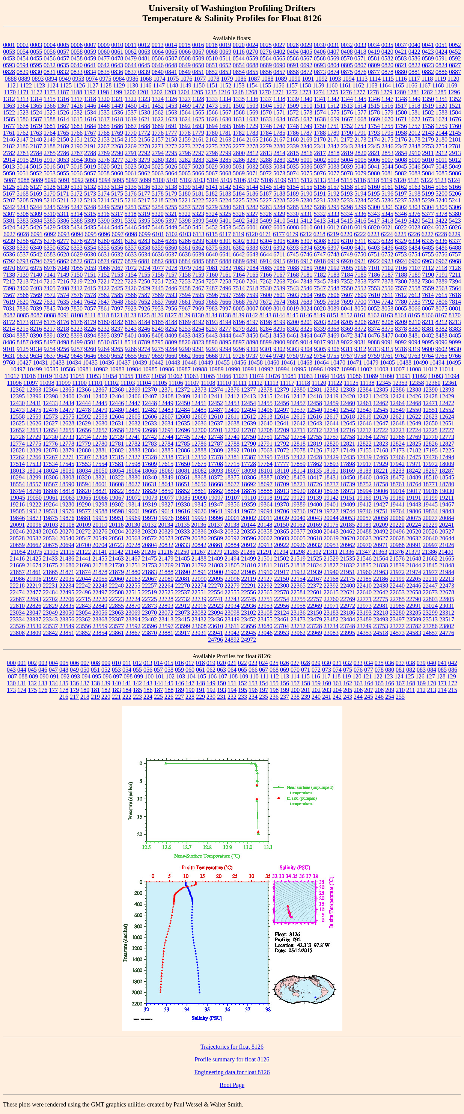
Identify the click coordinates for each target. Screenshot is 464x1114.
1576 (347, 112)
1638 (320, 119)
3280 (158, 160)
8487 (23, 342)
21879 (116, 572)
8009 (266, 308)
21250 (181, 552)
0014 (171, 45)
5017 (63, 166)
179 (74, 690)
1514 (360, 106)
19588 (99, 511)
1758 (428, 126)
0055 (36, 51)
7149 (63, 274)
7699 (347, 301)
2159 (185, 139)
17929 (380, 464)
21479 (165, 558)
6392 (279, 247)
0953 (78, 78)
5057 (90, 173)
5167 (9, 193)
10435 (90, 362)
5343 (374, 214)
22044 (83, 579)
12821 (347, 443)
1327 (185, 99)
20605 (298, 538)
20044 (331, 518)
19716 (298, 511)
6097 (117, 234)
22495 (66, 592)
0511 (225, 58)
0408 (347, 51)
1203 (170, 92)
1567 (225, 112)
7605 (320, 295)
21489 (215, 558)
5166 (455, 187)
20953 (331, 545)
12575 (66, 416)
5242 (9, 207)
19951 (116, 518)
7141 (50, 274)
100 (149, 676)
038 (410, 663)
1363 (9, 106)
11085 (337, 376)
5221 (185, 200)
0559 (252, 58)
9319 (414, 349)
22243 (99, 585)
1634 (279, 119)
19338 (182, 504)
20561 (116, 538)
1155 (265, 85)
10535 (51, 369)
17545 (66, 464)
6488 (455, 247)
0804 (333, 65)
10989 (216, 369)
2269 (131, 146)
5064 (171, 173)
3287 (252, 160)
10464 (321, 362)
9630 (455, 349)
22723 (116, 599)
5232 (333, 200)
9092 (401, 342)
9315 (387, 349)
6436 (387, 247)
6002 (266, 227)
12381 (314, 389)
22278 (215, 585)
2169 (306, 139)
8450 (252, 335)
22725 (149, 599)
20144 (248, 525)
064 (232, 669)
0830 (36, 72)
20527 (446, 531)
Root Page (232, 1085)
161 (337, 683)
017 (189, 663)
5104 (213, 180)
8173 (23, 322)
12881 (99, 450)
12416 (281, 396)
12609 (198, 416)
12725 (430, 430)
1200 (130, 92)
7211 (455, 274)
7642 (90, 301)
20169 (314, 525)
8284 (266, 329)
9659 (158, 356)
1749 (306, 126)
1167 (425, 85)
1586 (23, 119)
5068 (225, 173)
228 (189, 696)
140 (116, 683)
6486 (441, 247)
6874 (104, 261)
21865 (50, 572)
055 (137, 669)
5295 (333, 207)
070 (295, 669)
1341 (320, 99)
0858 (293, 72)
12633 (149, 423)
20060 (397, 518)
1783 (252, 133)
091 (54, 676)
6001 (252, 227)
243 (347, 696)
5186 (252, 193)
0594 (23, 65)
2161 (198, 139)
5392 (131, 220)
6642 (239, 254)
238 (295, 696)
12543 (364, 410)
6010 (306, 227)
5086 (455, 173)
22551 (198, 592)
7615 (441, 295)
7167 (279, 274)
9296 (239, 349)
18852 (182, 491)
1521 (455, 106)
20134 (165, 525)
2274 (198, 146)
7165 (252, 274)
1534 (90, 112)
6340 (36, 247)
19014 (397, 491)
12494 (248, 410)
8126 (157, 315)
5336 (360, 214)
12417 (298, 396)
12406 (132, 396)
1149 (185, 85)
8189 (185, 322)
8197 (252, 322)
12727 (446, 430)
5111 (294, 180)
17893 (331, 464)
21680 (66, 565)
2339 (293, 146)
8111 (90, 315)
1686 (117, 126)
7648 (117, 301)
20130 (132, 525)
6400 (347, 247)
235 (263, 696)
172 (452, 683)
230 (210, 696)
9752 (306, 356)
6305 (279, 241)
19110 (248, 497)
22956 (281, 606)
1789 (333, 133)
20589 (215, 538)
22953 (265, 606)
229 (200, 696)
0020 (239, 45)
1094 (348, 78)
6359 (158, 247)
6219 (333, 234)
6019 (360, 227)
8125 (144, 315)
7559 (428, 288)
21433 (50, 558)
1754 (374, 126)
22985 (397, 606)
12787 (215, 443)
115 (305, 676)
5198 (414, 193)
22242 (83, 585)
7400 (23, 288)
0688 (252, 65)
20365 (281, 531)
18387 (265, 477)
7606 (333, 295)
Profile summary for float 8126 (231, 1059)
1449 (117, 106)
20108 (67, 525)
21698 (83, 565)
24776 (446, 633)
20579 (182, 538)
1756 (401, 126)
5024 (144, 166)
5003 (333, 160)
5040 (360, 166)
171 (442, 683)
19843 (446, 511)
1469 (185, 106)
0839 (144, 72)
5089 (37, 180)
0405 (306, 51)
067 (263, 669)
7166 (266, 274)
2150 (63, 139)
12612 (248, 416)
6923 (387, 261)
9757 (347, 356)
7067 (117, 268)
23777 (397, 626)
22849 (99, 606)
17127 (331, 450)
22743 (232, 599)
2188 (50, 146)
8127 (171, 315)
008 (95, 663)
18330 (132, 477)
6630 (90, 254)
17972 (430, 464)
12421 (364, 396)
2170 (320, 139)
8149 (319, 315)
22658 (413, 592)
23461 (281, 619)
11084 (321, 376)
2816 (306, 153)
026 (284, 663)
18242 (413, 470)
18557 (33, 484)
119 (346, 676)
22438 (380, 585)
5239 (428, 200)
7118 (441, 268)
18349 (165, 477)
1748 (293, 126)
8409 (171, 335)
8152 (346, 315)
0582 (387, 58)
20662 (33, 545)
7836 (23, 308)
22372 (314, 585)
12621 (397, 416)
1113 (362, 78)
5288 (320, 207)
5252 (144, 207)
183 (116, 690)
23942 (232, 633)
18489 (413, 477)
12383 (347, 389)
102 (170, 676)
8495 (36, 342)
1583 (441, 112)
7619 (9, 301)
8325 (306, 329)
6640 (212, 254)
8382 (441, 329)
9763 (414, 356)
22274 (198, 585)
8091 (63, 315)
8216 (36, 329)
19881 (83, 518)
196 (253, 690)
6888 (225, 261)
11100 (79, 383)
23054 (83, 612)
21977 (430, 572)
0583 (401, 58)
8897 (239, 342)
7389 (441, 281)
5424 (9, 227)
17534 (50, 464)
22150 (281, 579)
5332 (320, 214)
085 (442, 669)
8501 (90, 342)
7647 (104, 301)
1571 (279, 112)
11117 (287, 383)
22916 (198, 606)
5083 (414, 173)
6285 (171, 241)
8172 (9, 322)
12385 (380, 389)
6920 (347, 261)
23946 (265, 633)
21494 (232, 558)
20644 (446, 538)
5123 (440, 180)
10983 (117, 369)
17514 (17, 464)
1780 (212, 133)
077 (368, 669)
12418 (314, 396)
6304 (266, 241)
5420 (414, 220)
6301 (225, 241)
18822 (116, 491)
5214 (104, 200)
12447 (132, 403)
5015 (36, 166)
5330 (293, 214)
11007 (397, 369)
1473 (212, 106)
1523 (23, 112)
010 (116, 663)
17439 (364, 457)
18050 (100, 470)
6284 (158, 241)
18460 (364, 477)
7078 (172, 268)
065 (242, 669)
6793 (23, 261)
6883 (171, 261)
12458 (314, 403)
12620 (380, 416)
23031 (446, 606)
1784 (266, 133)
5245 (50, 207)
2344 (360, 146)
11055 (126, 376)
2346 (387, 146)
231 (221, 696)
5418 (387, 220)
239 (305, 696)
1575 (333, 112)
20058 (380, 518)
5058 (104, 173)
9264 (104, 349)
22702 (50, 599)
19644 (232, 511)
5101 (172, 180)
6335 (428, 241)
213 (431, 690)
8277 (225, 329)
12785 (182, 443)
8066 (414, 308)
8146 (306, 315)
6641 (225, 254)
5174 (104, 193)
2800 (239, 153)
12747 (198, 437)
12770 (430, 437)
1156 (278, 85)
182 (105, 690)
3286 (239, 160)
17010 (248, 450)
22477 (33, 592)
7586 (131, 295)
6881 (144, 261)
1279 (386, 92)
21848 (446, 565)
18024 (50, 470)
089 (33, 676)
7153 (117, 274)
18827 (132, 491)
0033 (360, 45)
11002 (364, 369)
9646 (90, 356)
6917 (306, 261)
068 (274, 669)
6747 (320, 254)
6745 (293, 254)
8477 (387, 335)
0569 (333, 58)
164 (368, 683)
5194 (360, 193)
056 (147, 669)
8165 (414, 315)
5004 (347, 160)
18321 (99, 477)
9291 (198, 349)
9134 (36, 349)
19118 (265, 497)
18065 (149, 470)
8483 (441, 335)
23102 (248, 612)
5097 (132, 180)
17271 (66, 457)
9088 (374, 342)
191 (200, 690)
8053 (387, 308)
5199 (428, 193)
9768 (9, 362)
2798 (212, 153)
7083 (239, 268)
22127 (265, 579)
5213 (90, 200)
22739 (198, 599)
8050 (360, 308)
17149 (347, 450)
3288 (266, 160)
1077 (200, 78)
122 (378, 676)
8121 (117, 315)
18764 (413, 484)
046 (42, 669)
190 (189, 690)
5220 (171, 200)
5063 (158, 173)
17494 (446, 457)
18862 (215, 491)
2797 (198, 153)
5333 (333, 214)
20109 (83, 525)
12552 (446, 410)
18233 (396, 470)
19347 (215, 504)
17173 (397, 450)
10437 (123, 362)
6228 (441, 234)
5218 (158, 200)
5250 (117, 207)
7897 (117, 308)
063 (221, 669)
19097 (215, 497)
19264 (50, 504)
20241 (446, 525)
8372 (360, 329)
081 (400, 669)
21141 (99, 552)
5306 (455, 207)
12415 (265, 396)
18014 (34, 470)
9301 (266, 349)
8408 (158, 335)
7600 (266, 295)
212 (421, 690)
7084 (253, 268)
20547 (83, 538)
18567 (50, 484)
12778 (66, 443)
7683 (306, 301)
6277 (63, 241)
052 (105, 669)
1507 (279, 106)
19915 (99, 518)
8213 (455, 322)
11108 (208, 383)
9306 (333, 349)
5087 (10, 180)
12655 (66, 430)
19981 (182, 518)
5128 (50, 187)
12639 (248, 423)
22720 (99, 599)
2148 (36, 139)
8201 (306, 322)
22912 (182, 606)
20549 (99, 538)
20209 (380, 525)
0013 (158, 45)
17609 (149, 464)
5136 (144, 187)
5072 (266, 173)
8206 (360, 322)
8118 (103, 315)
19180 (397, 497)
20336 (198, 531)
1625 (198, 119)
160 (326, 683)
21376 (396, 552)
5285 (293, 207)
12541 (331, 410)
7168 (293, 274)
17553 (83, 464)
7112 (428, 268)
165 (379, 683)
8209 (401, 322)
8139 (238, 315)
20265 (50, 531)
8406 (144, 335)
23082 (198, 612)
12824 (397, 443)
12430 (17, 403)
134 (53, 683)
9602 (441, 349)
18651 (182, 484)
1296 (454, 92)
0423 (428, 51)
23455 (265, 619)
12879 (66, 450)
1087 (254, 78)
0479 (131, 58)
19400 (314, 504)
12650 (430, 423)
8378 (401, 329)
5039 (347, 166)
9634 (36, 356)
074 (337, 669)
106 (212, 676)
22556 (248, 592)
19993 (198, 518)
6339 (23, 247)
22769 (347, 599)
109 (243, 676)
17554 (99, 464)
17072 (281, 450)
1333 (212, 99)
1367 (63, 106)
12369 (132, 389)
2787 (77, 153)
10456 (238, 362)
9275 (158, 349)
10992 (265, 369)
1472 (198, 106)
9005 (293, 342)
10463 (304, 362)
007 (84, 663)
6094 (77, 234)
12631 (116, 423)
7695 (320, 301)
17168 (380, 450)
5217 (144, 200)
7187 (387, 274)
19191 (413, 497)
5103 (199, 180)
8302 (293, 329)
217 (74, 696)
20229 (429, 525)
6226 (414, 234)
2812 (252, 153)
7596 (212, 295)
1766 (77, 133)
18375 (232, 477)
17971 (413, 464)
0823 (428, 65)
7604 (306, 295)
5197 (401, 193)
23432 (198, 619)
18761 (397, 484)
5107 (253, 180)
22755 (298, 599)
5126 (23, 187)
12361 (449, 383)
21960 (364, 572)
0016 (198, 45)
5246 (63, 207)
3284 (212, 160)
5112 (306, 180)
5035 (293, 166)
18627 (132, 484)
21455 (99, 558)
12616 (314, 416)
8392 (63, 335)
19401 (331, 504)
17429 (331, 457)
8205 (347, 322)
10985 (150, 369)
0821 (401, 65)
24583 (413, 633)
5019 (90, 166)
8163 (387, 315)
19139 (314, 497)
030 (326, 663)
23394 (132, 619)
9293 (212, 349)
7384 (428, 281)
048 (63, 669)
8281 (252, 329)
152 (242, 683)
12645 (347, 423)
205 (347, 690)
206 (358, 690)
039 (421, 663)
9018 (333, 342)
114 (295, 676)
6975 (36, 268)
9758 (360, 356)
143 (147, 683)
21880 (132, 572)
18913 (281, 491)
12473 (17, 410)
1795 (387, 133)
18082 (199, 470)
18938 (331, 491)
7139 (23, 274)
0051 (441, 45)
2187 (36, 146)
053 (116, 669)
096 (106, 676)
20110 (100, 525)
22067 (149, 579)
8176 (63, 322)
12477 (66, 410)
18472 (397, 477)
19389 (298, 504)
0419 (374, 51)
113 (284, 676)
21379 (412, 552)
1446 (90, 106)
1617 (104, 119)
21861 (33, 572)
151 (232, 683)
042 (452, 663)
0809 (374, 65)
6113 (198, 234)
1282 (427, 92)
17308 (99, 457)
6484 (414, 247)
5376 (414, 214)
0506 (158, 58)
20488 (364, 531)
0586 (414, 58)
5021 (117, 166)
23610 (215, 626)
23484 (347, 619)
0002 (23, 45)
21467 (132, 558)
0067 (198, 51)
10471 (354, 362)
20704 (99, 545)
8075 (441, 308)
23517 (446, 619)
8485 (455, 335)
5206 (455, 193)
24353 (364, 633)
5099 (145, 180)
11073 (240, 376)
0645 (144, 65)
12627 (50, 423)
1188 (76, 92)
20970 (364, 545)
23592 (132, 626)
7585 (117, 295)
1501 (225, 106)
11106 (176, 383)
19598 (116, 511)
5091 (64, 180)
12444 (83, 403)
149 (210, 683)
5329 (279, 214)
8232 (104, 329)
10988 (199, 369)
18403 (298, 477)
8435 (198, 335)
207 (368, 690)
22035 (66, 579)
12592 (83, 416)
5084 (428, 173)
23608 (198, 626)
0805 (347, 65)
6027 (9, 234)
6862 (63, 261)
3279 (144, 160)
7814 (455, 301)
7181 (306, 274)
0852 (212, 72)
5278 (198, 207)
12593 (99, 416)
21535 (347, 558)
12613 (265, 416)
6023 (414, 227)
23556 (83, 626)
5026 (171, 166)
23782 (413, 626)
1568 (239, 112)
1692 (185, 126)
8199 (279, 322)
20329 (165, 531)
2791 (131, 153)
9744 (266, 356)
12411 (215, 396)
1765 (63, 133)
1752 (347, 126)
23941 (215, 633)
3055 (90, 160)
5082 (401, 173)
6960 (414, 261)
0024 (252, 45)
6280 (104, 241)
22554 (215, 592)
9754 (320, 356)
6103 (185, 234)
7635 (63, 301)
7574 (63, 295)
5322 (185, 214)
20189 (363, 525)
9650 (104, 356)
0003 (36, 45)
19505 (17, 511)
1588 (50, 119)
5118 (373, 180)
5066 (198, 173)
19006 (380, 491)
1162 (358, 85)
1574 (320, 112)
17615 (165, 464)
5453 (225, 227)
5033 (266, 166)
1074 (159, 78)
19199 (430, 497)
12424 (397, 396)
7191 (441, 274)
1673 (428, 119)
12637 (215, 423)
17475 (413, 457)
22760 (331, 599)
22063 (132, 579)
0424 (441, 51)
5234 (360, 200)
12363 (33, 389)
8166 (428, 315)
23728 (314, 626)
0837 (131, 72)
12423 (380, 396)
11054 (109, 376)
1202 (157, 92)
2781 (455, 146)
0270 (252, 51)
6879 (131, 261)
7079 (185, 268)
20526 (430, 531)
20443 (331, 531)
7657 (158, 301)
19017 (413, 491)
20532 (33, 538)
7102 (388, 268)
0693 (320, 65)
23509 (413, 619)
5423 (455, 220)
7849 (63, 308)
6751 (374, 254)
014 (158, 663)
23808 (17, 633)
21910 (265, 572)
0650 (198, 65)
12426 (413, 396)
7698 (333, 301)
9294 (225, 349)
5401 (225, 220)
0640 (77, 65)
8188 (171, 322)
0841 (171, 72)
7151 (90, 274)
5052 (36, 173)
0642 (104, 65)
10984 (133, 369)
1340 (306, 99)
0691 (293, 65)
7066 (104, 268)
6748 (333, 254)
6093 (63, 234)
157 (295, 683)
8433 (185, 335)
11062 (174, 376)
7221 (104, 281)
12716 (347, 430)
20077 (430, 518)
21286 (247, 552)
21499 (248, 558)
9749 (279, 356)
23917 (182, 633)
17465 (380, 457)
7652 (144, 301)
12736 (99, 437)
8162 (374, 315)
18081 (182, 470)
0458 (77, 58)
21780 (182, 565)
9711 (225, 356)
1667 (347, 119)
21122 (83, 552)
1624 (185, 119)
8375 (387, 329)
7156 (158, 274)
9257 (77, 349)
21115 (67, 552)
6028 (23, 234)
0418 (360, 51)
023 (253, 663)
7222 (117, 281)
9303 (293, 349)
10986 (166, 369)
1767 (90, 133)
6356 (117, 247)
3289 (279, 160)
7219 (77, 281)
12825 (413, 443)
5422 (441, 220)
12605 (132, 416)
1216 (224, 92)
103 (180, 676)
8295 (279, 329)
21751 (132, 565)
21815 (281, 565)
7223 (131, 281)
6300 (212, 241)
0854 (239, 72)
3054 (77, 160)
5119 (386, 180)
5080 (374, 173)
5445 (117, 227)
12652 (17, 430)
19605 (149, 511)
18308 (66, 477)
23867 (132, 633)
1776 (158, 133)
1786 (293, 133)
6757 (455, 254)
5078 (347, 173)
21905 (248, 572)
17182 (413, 450)
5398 (185, 220)
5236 (387, 200)
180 (84, 690)
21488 (198, 558)
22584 (298, 592)
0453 (9, 58)
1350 (428, 99)
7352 (347, 281)
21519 (298, 558)
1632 (252, 119)
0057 (63, 51)
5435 (90, 227)
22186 (380, 579)
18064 (133, 470)
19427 (380, 504)
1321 (117, 99)
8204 (333, 322)
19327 (165, 504)
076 (358, 669)
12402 (99, 396)
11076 (272, 376)
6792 (9, 261)
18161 (330, 470)
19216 (17, 504)
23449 (232, 619)
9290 (185, 349)
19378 (281, 504)
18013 (17, 470)
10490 (420, 362)
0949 (65, 78)
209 (389, 690)
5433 (63, 227)
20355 (248, 531)
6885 (198, 261)
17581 (116, 464)
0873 (320, 72)
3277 (117, 160)
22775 (380, 599)
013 (147, 663)
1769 (117, 133)
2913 (455, 153)
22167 (314, 579)
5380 (455, 214)
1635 (293, 119)
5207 (9, 200)
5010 (428, 160)
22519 (149, 592)
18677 (232, 484)
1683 (77, 126)
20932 (314, 545)
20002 (248, 518)
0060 (104, 51)
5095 (118, 180)
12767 (380, 437)
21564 (380, 558)
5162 (401, 187)
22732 (182, 599)
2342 (333, 146)
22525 (165, 592)
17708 (215, 464)
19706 (281, 511)
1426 (77, 106)
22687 (17, 599)
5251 (131, 207)
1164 (384, 85)
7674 (279, 301)
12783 (149, 443)
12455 (265, 403)
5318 (131, 214)
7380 (401, 281)
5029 (212, 166)
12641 (281, 423)
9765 (441, 356)
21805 (232, 565)
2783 (23, 153)
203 (326, 690)
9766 (455, 356)
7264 (293, 281)
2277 (239, 146)
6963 (428, 261)
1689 (158, 126)
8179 (90, 322)
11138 (367, 383)
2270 (144, 146)
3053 (63, 160)
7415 (90, 288)
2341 (320, 146)
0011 (130, 45)
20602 (265, 538)
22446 (413, 585)
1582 (428, 112)
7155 (144, 274)
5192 (333, 193)
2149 (50, 139)
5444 (104, 227)
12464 (397, 403)
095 (96, 676)
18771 (430, 484)
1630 (225, 119)
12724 (413, 430)
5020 (104, 166)
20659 (17, 545)
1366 (50, 106)
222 (126, 696)
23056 (99, 612)
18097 (232, 470)
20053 (347, 518)
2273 (185, 146)
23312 (446, 612)
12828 (17, 450)
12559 (33, 416)
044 (21, 669)
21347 (363, 552)
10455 (222, 362)
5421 (428, 220)
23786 (430, 626)
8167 (441, 315)
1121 (12, 85)
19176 (380, 497)
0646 (158, 65)
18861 (198, 491)
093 (75, 676)
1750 (320, 126)
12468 (413, 403)
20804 (149, 545)
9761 (387, 356)
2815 (293, 153)
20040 (298, 518)
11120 (319, 383)
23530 (33, 626)
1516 (387, 106)
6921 (360, 261)
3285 (225, 160)
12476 (50, 410)
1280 (400, 92)
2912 (441, 153)
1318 (90, 99)
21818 (298, 565)
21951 (347, 572)
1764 (50, 133)
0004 (50, 45)
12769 (413, 437)
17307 (83, 457)
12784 (165, 443)
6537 (23, 254)
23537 (50, 626)
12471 (430, 403)
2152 (90, 139)
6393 (293, 247)
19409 (347, 504)
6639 (198, 254)
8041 (347, 308)
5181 (198, 193)
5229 (293, 200)
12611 (231, 416)
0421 (401, 51)
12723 (397, 430)
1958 (401, 133)
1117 (414, 78)
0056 (50, 51)
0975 (105, 78)
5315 (90, 214)
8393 (77, 335)
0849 (185, 72)
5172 (77, 193)
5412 (306, 220)
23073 (182, 612)
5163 (414, 187)
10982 (100, 369)
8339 (320, 329)
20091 (17, 525)
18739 (347, 484)
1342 (333, 99)
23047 (33, 612)
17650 (182, 464)
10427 (24, 362)
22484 (50, 592)
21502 (281, 558)
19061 (50, 497)
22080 (165, 579)
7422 (104, 288)
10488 (403, 362)
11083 (305, 376)
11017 (12, 376)
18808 (50, 491)
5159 (360, 187)
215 (452, 690)
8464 (306, 335)
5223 (212, 200)
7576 (77, 295)
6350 (50, 247)
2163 (225, 139)
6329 (401, 241)
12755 (314, 437)
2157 (158, 139)
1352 (455, 99)
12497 (281, 410)
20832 (165, 545)
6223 (374, 234)
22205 (413, 579)
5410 (279, 220)
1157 (292, 85)
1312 (9, 99)
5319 (144, 214)
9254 (50, 349)
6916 (293, 261)
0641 (90, 65)
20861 (215, 545)
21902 (232, 572)
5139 (185, 187)
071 (305, 669)
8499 (77, 342)
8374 (374, 329)
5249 (104, 207)
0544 (239, 58)
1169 (451, 85)
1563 (171, 112)
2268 (117, 146)
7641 (77, 301)
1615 (77, 119)
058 (168, 669)
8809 (171, 342)
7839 (36, 308)
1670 (387, 119)
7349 (333, 281)
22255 (132, 585)
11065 (207, 376)
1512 (333, 106)
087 (12, 676)
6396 (320, 247)
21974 (413, 572)
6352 (63, 247)
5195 (374, 193)
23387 (116, 619)
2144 (441, 133)
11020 (61, 376)
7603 (293, 295)
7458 (185, 288)
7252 (171, 281)
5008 (401, 160)
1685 (104, 126)
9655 (131, 356)
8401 (131, 335)
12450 (182, 403)
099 (138, 676)
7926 (144, 308)
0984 (119, 78)
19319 (149, 504)
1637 (306, 119)
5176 (131, 193)
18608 (116, 484)
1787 (306, 133)
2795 (171, 153)
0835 (104, 72)
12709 (281, 430)
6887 (212, 261)
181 (95, 690)
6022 (401, 227)
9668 (212, 356)
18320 (83, 477)
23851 (66, 633)
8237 (117, 329)
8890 (212, 342)
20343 (215, 531)
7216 (63, 281)
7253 (185, 281)
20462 (347, 531)
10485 (387, 362)
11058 (158, 376)
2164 (239, 139)
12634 (165, 423)
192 (210, 690)
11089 (370, 376)
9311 (347, 349)
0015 (185, 45)
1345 (360, 99)
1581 (414, 112)
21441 (83, 558)
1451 (144, 106)
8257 (212, 329)
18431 (331, 477)
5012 (455, 160)
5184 (239, 193)
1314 (36, 99)
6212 (306, 234)
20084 (446, 518)
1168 (438, 85)
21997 (50, 579)
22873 (149, 606)
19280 (66, 504)
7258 (225, 281)
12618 (347, 416)
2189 (63, 146)
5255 (171, 207)
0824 (441, 65)
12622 (413, 416)
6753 (401, 254)
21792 (198, 565)
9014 (306, 342)
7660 (171, 301)
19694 (265, 511)
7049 (63, 268)
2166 (266, 139)
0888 (11, 78)
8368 (333, 329)
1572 (293, 112)
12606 (149, 416)
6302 (239, 241)
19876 (66, 518)
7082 (226, 268)
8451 (266, 335)
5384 (36, 220)
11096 (14, 383)
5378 (441, 214)
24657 (430, 633)
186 (147, 690)
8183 (131, 322)
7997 (225, 308)
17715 (232, 464)
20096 (34, 525)
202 (316, 690)
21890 (182, 572)
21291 (264, 552)
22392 (331, 585)
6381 (225, 247)
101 (159, 676)
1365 (36, 106)
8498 (63, 342)
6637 (171, 254)
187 (158, 690)
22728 (165, 599)
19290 (83, 504)
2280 (279, 146)
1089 (281, 78)
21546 (364, 558)
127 (430, 676)
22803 (430, 599)
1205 (197, 92)
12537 (298, 410)
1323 (144, 99)
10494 (436, 362)
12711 (298, 430)
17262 (17, 457)
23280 (397, 612)
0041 (428, 45)
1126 (79, 85)
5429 (50, 227)
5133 (104, 187)
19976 (165, 518)
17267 (50, 457)
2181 (455, 139)
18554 (17, 484)
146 (179, 683)
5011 (441, 160)
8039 (333, 308)
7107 (415, 268)
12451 (198, 403)
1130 (132, 85)
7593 (171, 295)
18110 (281, 470)
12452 (215, 403)
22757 (314, 599)
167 (400, 683)
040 (431, 663)
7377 (374, 281)
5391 (117, 220)
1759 (441, 126)
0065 (171, 51)
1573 (306, 112)
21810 (248, 565)
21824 (314, 565)
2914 (9, 160)
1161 (345, 85)
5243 (23, 207)
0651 (212, 65)
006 (74, 663)
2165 (252, 139)
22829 (50, 606)
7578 (90, 295)
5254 (158, 207)
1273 (305, 92)
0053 (9, 51)
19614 (165, 511)
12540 (314, 410)
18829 (149, 491)
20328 (149, 531)
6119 (238, 234)
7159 (198, 274)
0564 (266, 58)
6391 (266, 247)
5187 (266, 193)
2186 (23, 146)
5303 (414, 207)
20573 (165, 538)
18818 (66, 491)
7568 (23, 295)
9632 (23, 356)
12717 (364, 430)
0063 (144, 51)
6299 (198, 241)
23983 (331, 633)
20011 (265, 518)
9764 (428, 356)
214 (442, 690)
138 (95, 683)
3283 (198, 160)
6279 (90, 241)
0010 (117, 45)
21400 (445, 552)
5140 (198, 187)
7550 (347, 288)
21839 (397, 565)
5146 (279, 187)
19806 (413, 511)
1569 (252, 112)
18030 (67, 470)
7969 (198, 308)
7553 (374, 288)
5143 (239, 187)
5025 (158, 166)
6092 (50, 234)
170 (431, 683)
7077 (158, 268)
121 (367, 676)
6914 (266, 261)
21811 (265, 565)
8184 (144, 322)
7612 (401, 295)
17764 (265, 464)
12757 (331, 437)
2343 (347, 146)
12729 (33, 437)
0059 (90, 51)
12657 (99, 430)
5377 (428, 214)
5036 (306, 166)
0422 (414, 51)
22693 (33, 599)
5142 (225, 187)
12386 (397, 389)
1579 (387, 112)
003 (42, 663)
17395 (265, 457)
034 (368, 663)
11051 (77, 376)
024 (263, 663)
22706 (66, 599)
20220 (396, 525)
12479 (99, 410)
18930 (314, 491)
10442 (156, 362)
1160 (331, 85)
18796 (33, 491)
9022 (347, 342)
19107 (232, 497)
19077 (166, 497)
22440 (397, 585)
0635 (63, 65)
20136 (198, 525)
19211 (446, 497)
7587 (144, 295)
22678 (446, 592)
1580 (401, 112)
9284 (171, 349)
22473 (446, 585)
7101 (374, 268)
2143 (428, 133)
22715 (83, 599)
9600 (428, 349)
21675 (50, 565)
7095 (347, 268)
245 (368, 696)
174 (21, 690)
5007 (387, 160)
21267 (198, 552)
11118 (303, 383)
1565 (198, 112)
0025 (266, 45)
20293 (132, 531)
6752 (387, 254)
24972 (248, 639)
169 (421, 683)
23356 (66, 619)
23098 (232, 612)
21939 (314, 572)
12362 (17, 389)
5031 (239, 166)
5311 (63, 214)
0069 (225, 51)
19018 (430, 491)
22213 (446, 579)
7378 (387, 281)
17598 (132, 464)
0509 (198, 58)
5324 (212, 214)
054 (126, 669)
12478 (83, 410)
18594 (83, 484)
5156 (320, 187)
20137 (215, 525)
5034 (279, 166)
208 (379, 690)
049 (74, 669)
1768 (104, 133)
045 (32, 669)
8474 (360, 335)
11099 (63, 383)
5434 (77, 227)
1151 (212, 85)
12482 (149, 410)
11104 (143, 383)
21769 (165, 565)
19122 (281, 497)
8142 (252, 315)
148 (200, 683)
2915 (23, 160)
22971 (331, 606)
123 (388, 676)
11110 (224, 383)
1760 (455, 126)
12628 (66, 423)
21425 (33, 558)
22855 (116, 606)
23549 (66, 626)
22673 (430, 592)
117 (326, 676)
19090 (199, 497)
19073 (149, 497)
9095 (428, 342)
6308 (320, 241)
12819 (314, 443)
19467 (446, 504)
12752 (281, 437)
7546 (306, 288)
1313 (23, 99)
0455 (36, 58)
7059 (90, 268)
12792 (281, 443)
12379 (281, 389)
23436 (215, 619)
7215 (50, 281)
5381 (9, 220)
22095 (215, 579)
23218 (380, 612)
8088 (50, 315)
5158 (347, 187)
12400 (66, 396)
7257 (212, 281)
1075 (173, 78)
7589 (158, 295)
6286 (185, 241)
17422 (298, 457)
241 (326, 696)
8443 (212, 335)
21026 (446, 545)
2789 (104, 153)
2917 (50, 160)
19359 (248, 504)
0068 (212, 51)
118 (336, 676)
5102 (186, 180)
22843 (83, 606)
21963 (380, 572)
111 (264, 676)
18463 (380, 477)
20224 (413, 525)
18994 (364, 491)
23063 (116, 612)
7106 (401, 268)
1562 (158, 112)
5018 (77, 166)
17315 (116, 457)
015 (168, 663)
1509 (293, 106)
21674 (33, 565)
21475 (149, 558)
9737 (252, 356)
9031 (360, 342)
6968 (455, 261)
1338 (279, 99)
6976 (50, 268)
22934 (232, 606)
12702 (232, 430)
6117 (225, 234)
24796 (215, 639)
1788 (320, 133)
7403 (36, 288)
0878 (387, 72)
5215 (117, 200)
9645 (77, 356)
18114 (298, 470)
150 (221, 683)
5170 (50, 193)
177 (53, 690)
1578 (374, 112)
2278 (252, 146)
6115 (212, 234)
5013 (9, 166)
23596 (149, 626)
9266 (131, 349)
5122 (427, 180)
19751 (380, 511)
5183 (225, 193)
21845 (430, 565)
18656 (198, 484)
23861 (116, 633)
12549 (397, 410)
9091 (387, 342)
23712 (298, 626)
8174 (36, 322)
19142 (331, 497)
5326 (239, 214)
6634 (144, 254)
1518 (414, 106)
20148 (264, 525)
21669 (17, 565)
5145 (266, 187)
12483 (165, 410)
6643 (252, 254)
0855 (252, 72)
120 (357, 676)
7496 (225, 288)
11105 (159, 383)
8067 (428, 308)
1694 (212, 126)
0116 (238, 51)
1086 (240, 78)
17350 (198, 457)
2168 (293, 139)
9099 (455, 342)
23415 (182, 619)
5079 (360, 173)
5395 (144, 220)
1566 (212, 112)
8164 (401, 315)
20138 (231, 525)
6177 (279, 234)
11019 (44, 376)
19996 (215, 518)
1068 (146, 78)
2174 (374, 139)
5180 (185, 193)
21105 (51, 552)
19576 (66, 511)
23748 (347, 626)
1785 (279, 133)
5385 (50, 220)
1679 (36, 126)
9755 (333, 356)
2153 (104, 139)
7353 (360, 281)
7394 (455, 281)
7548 (333, 288)
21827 (331, 565)
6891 (252, 261)
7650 (131, 301)
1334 (225, 99)
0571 (360, 58)
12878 (50, 450)
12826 (430, 443)
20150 (281, 525)
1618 (117, 119)
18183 (363, 470)
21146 (132, 552)
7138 (9, 274)
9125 (23, 349)
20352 (232, 531)
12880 (83, 450)
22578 (281, 592)
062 (210, 669)
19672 (248, 511)
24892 (232, 639)
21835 (364, 565)
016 (179, 663)
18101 (265, 470)
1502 (239, 106)
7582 (104, 295)
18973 (347, 491)
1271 (278, 92)
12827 (446, 443)
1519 (428, 106)
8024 (306, 308)
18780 (446, 484)
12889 (215, 450)
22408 (347, 585)
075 (347, 669)
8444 (225, 335)
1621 (144, 119)
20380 (314, 531)
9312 (360, 349)
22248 (116, 585)
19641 (215, 511)
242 (337, 696)
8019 (293, 308)
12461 (364, 403)
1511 (319, 106)
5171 (63, 193)
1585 (9, 119)
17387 (248, 457)
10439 (139, 362)
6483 (401, 247)
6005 (279, 227)
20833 (182, 545)
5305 (441, 207)
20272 (83, 531)
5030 (225, 166)
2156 (144, 139)
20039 (281, 518)
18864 (232, 491)
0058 (77, 51)
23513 (430, 619)
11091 (403, 376)
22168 (331, 579)
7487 (212, 288)
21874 (83, 572)
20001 (232, 518)
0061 (117, 51)
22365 (298, 585)
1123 (39, 85)
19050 (34, 497)
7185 (360, 274)
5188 (279, 193)
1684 (90, 126)
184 (126, 690)
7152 (104, 274)
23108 (265, 612)
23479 (314, 619)
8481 (414, 335)
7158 (185, 274)
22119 (248, 579)
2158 (171, 139)
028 (305, 663)
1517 (401, 106)
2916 (36, 160)
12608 (182, 416)
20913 (265, 545)
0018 (212, 45)
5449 (171, 227)
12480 (116, 410)
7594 (185, 295)
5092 (78, 180)
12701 (215, 430)
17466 (397, 457)
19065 (83, 497)
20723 (116, 545)
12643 (314, 423)
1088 (267, 78)
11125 (351, 383)
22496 (83, 592)
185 (137, 690)
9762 (401, 356)
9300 (252, 349)
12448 (149, 403)
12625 (17, 423)
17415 (281, 457)
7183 (333, 274)
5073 (279, 173)
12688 (149, 430)
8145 (292, 315)
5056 (77, 173)
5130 (63, 187)
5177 (144, 193)
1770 (131, 133)
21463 (116, 558)
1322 (131, 99)
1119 (440, 78)
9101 (9, 349)
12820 (331, 443)
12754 (298, 437)
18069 (166, 470)
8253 (185, 329)
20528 (17, 538)
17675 (198, 464)
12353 (399, 383)
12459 (331, 403)
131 (21, 683)
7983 (212, 308)
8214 (9, 329)
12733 (66, 437)
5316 (104, 214)
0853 (225, 72)
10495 (453, 362)
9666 (198, 356)
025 (274, 663)
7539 (279, 288)
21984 (446, 572)
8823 (198, 342)
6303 (252, 241)
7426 (131, 288)
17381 (232, 457)
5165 (441, 187)
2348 (414, 146)
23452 (248, 619)
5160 (374, 187)
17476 (430, 457)
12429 (446, 396)
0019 (225, 45)
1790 (347, 133)
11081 (289, 376)
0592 (455, 58)
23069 (132, 612)
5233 (347, 200)
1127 (92, 85)
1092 (321, 78)
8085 (23, 315)
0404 (293, 51)
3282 (185, 160)
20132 (149, 525)
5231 (320, 200)
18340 (149, 477)
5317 (117, 214)
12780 (99, 443)
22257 (149, 585)
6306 (293, 241)
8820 (185, 342)
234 (253, 696)
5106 (240, 180)
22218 (17, 585)
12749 (232, 437)
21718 (99, 565)
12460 (347, 403)
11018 (28, 376)
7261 (252, 281)
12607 (165, 416)
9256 (63, 349)
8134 (211, 315)
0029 (306, 45)
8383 (455, 329)
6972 (23, 268)
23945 (248, 633)
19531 (50, 511)
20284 (116, 531)
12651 (446, 423)
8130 (198, 315)
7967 (185, 308)
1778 (185, 133)
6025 (441, 227)
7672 (266, 301)
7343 (306, 281)
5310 (50, 214)
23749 (364, 626)
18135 (314, 470)
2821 (374, 153)
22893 (165, 606)
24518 (380, 633)
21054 (18, 552)
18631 (149, 484)
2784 (36, 153)
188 (168, 690)
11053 (93, 376)
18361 (182, 477)
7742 (387, 301)
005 (63, 663)
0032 (347, 45)
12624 (446, 416)
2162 (212, 139)
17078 (298, 450)
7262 (266, 281)
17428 (314, 457)
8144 (279, 315)
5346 (401, 214)
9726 (239, 356)
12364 (50, 389)
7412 (77, 288)
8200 (293, 322)
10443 (172, 362)
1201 (143, 92)
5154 (293, 187)
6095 (90, 234)
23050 (66, 612)
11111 (240, 383)
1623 (171, 119)
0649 (185, 65)
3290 (293, 160)
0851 (198, 72)
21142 (115, 552)
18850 (165, 491)
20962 (347, 545)
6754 (414, 254)
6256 (23, 241)
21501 (265, 558)
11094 (451, 376)
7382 (414, 281)
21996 (33, 579)
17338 (165, 457)
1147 (159, 85)
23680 (265, 626)
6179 (292, 234)
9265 (117, 349)
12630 (99, 423)
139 (105, 683)
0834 (90, 72)
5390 (104, 220)
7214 (36, 281)
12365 (66, 389)
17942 (397, 464)
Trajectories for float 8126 (232, 1046)
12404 (116, 396)
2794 (158, 153)
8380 (414, 329)
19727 (331, 511)
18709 (281, 484)
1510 (306, 106)
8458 (279, 335)
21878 (99, 572)
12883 (132, 450)
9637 (50, 356)
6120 (252, 234)
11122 (335, 383)
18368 (198, 477)
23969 (314, 633)
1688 (144, 126)
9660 (171, 356)
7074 (145, 268)
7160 (212, 274)
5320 (158, 214)
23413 (165, 619)
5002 (320, 160)
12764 (364, 437)
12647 (380, 423)
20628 (397, 538)
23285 (413, 612)
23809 (33, 633)
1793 (374, 133)
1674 (441, 119)
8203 (320, 322)
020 (221, 663)
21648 (413, 558)
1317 (77, 99)
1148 (172, 85)
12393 (446, 389)
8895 (225, 342)
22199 (397, 579)
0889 (24, 78)
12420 (347, 396)
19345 (198, 504)
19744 (347, 511)
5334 (347, 214)
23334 (17, 619)
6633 (131, 254)
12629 (83, 423)
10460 (271, 362)
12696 (182, 430)
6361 (185, 247)
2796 (185, 153)
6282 (131, 241)
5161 (387, 187)
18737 (331, 484)
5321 (171, 214)
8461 (293, 335)
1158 (305, 85)
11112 (255, 383)
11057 (142, 376)
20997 (430, 545)
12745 (182, 437)
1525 (50, 112)
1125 (66, 85)
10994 (282, 369)
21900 (215, 572)
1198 (103, 92)
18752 (364, 484)
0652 (225, 65)
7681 (293, 301)
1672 (414, 119)
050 (84, 669)
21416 (17, 558)
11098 (46, 383)
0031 (333, 45)
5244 (36, 207)
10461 (288, 362)
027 (295, 663)
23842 (50, 633)
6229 (455, 234)
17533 (33, 464)
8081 (455, 308)
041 (442, 663)
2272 (171, 146)
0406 (320, 51)
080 (389, 669)
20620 (347, 538)
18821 (99, 491)
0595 (36, 65)
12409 (182, 396)
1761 (9, 133)
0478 (117, 58)
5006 (374, 160)
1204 (184, 92)
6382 (239, 247)
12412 (232, 396)
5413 (320, 220)
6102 (172, 234)
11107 (192, 383)
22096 (232, 579)
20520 (413, 531)
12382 (331, 389)
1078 (213, 78)
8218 (63, 329)
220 (105, 696)
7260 (239, 281)
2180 (441, 139)
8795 (158, 342)
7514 (239, 288)
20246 (17, 531)
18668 (215, 484)
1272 (292, 92)
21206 (148, 552)
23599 (182, 626)
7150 (77, 274)
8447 (239, 335)
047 (53, 669)
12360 (432, 383)
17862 (314, 464)
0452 (455, 51)
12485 (198, 410)
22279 (232, 585)
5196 (387, 193)
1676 (455, 119)
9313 (374, 349)
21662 (430, 558)
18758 (380, 484)
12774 (17, 443)
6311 (360, 241)
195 (242, 690)
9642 (63, 356)
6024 (428, 227)
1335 (239, 99)
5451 (198, 227)
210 (400, 690)
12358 (416, 383)
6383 (252, 247)
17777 (281, 464)
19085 (182, 497)
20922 (281, 545)
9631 (9, 356)
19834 (430, 511)
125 (409, 676)
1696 (239, 126)
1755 (387, 126)
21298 (297, 552)
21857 (17, 572)
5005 (360, 160)
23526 (17, 626)
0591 (441, 58)
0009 (104, 45)
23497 (397, 619)
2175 (387, 139)
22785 (397, 599)
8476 (374, 335)
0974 (92, 78)
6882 (158, 261)
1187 (63, 92)
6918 (320, 261)
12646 (364, 423)
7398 (9, 288)
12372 (182, 389)
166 (389, 683)
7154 (131, 274)
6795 (50, 261)
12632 (132, 423)
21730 (116, 565)
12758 (347, 437)
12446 (116, 403)
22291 (248, 585)
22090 (198, 579)
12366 (83, 389)
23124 (281, 612)
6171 (265, 234)
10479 (370, 362)
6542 (36, 254)
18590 (66, 484)
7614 (428, 295)
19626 (198, 511)
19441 (397, 504)
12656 (83, 430)
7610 (374, 295)
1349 (414, 99)
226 (168, 696)
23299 (430, 612)
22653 (397, 592)
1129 (119, 85)
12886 (182, 450)
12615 (298, 416)
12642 (298, 423)
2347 (401, 146)
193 (221, 690)
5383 (23, 220)
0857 (279, 72)
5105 (226, 180)
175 (32, 690)
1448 (104, 106)
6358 (144, 247)
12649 (413, 423)
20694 (66, 545)
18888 (265, 491)
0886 (441, 72)
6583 (50, 254)
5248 (90, 207)
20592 (232, 538)
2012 (414, 133)
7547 (320, 288)
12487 (215, 410)
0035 (387, 45)
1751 (333, 126)
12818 (298, 443)
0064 (158, 51)
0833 (77, 72)
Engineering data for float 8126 (232, 1072)
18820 (83, 491)
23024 (430, 606)
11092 (419, 376)
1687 (131, 126)
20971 (380, 545)
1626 (212, 119)
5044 (387, 166)
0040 (414, 45)
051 (95, 669)
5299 (360, 207)
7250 (144, 281)
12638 (232, 423)
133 (42, 683)
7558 (414, 288)
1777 (171, 133)
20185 (347, 525)
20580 (198, 538)
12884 (149, 450)
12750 (248, 437)
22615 (331, 592)
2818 (333, 153)
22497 (99, 592)
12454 (248, 403)
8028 (320, 308)
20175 (330, 525)
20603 (281, 538)
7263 (279, 281)
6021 (387, 227)
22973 (364, 606)
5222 (198, 200)
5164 (428, 187)
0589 (428, 58)
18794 (17, 491)
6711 (279, 254)
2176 (401, 139)
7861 (104, 308)
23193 (364, 612)
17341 (182, 457)
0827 (455, 65)
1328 (198, 99)
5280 (225, 207)
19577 (83, 511)
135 (63, 683)
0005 (63, 45)
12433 (50, 403)
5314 (77, 214)
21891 (198, 572)
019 (210, 663)
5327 (252, 214)
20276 (99, 531)
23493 (380, 619)
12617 (331, 416)
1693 (198, 126)
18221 (380, 470)
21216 (165, 552)
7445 (158, 288)
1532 (77, 112)
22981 (380, 606)
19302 (116, 504)
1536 (117, 112)
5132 (90, 187)
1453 (171, 106)
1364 (23, 106)
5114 (333, 180)
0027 (279, 45)
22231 (50, 585)
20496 (397, 531)
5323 (198, 214)
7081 (212, 268)
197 (263, 690)
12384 (364, 389)
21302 (313, 552)
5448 (158, 227)
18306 (50, 477)
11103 (128, 383)
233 (242, 696)
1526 (63, 112)
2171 (333, 139)
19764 (397, 511)
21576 (397, 558)
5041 (374, 166)
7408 (63, 288)
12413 (248, 396)
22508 (116, 592)
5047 (428, 166)
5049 (455, 166)
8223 (77, 329)
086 (452, 669)
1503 (252, 106)
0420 (387, 51)
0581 (374, 58)
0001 (9, 45)
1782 (239, 133)
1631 (239, 119)
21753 (149, 565)
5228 (279, 200)
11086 (354, 376)
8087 (36, 315)
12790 (248, 443)
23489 (364, 619)
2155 (131, 139)
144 (158, 683)
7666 (225, 301)
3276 (104, 160)
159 (316, 683)
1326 (171, 99)
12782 (132, 443)
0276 (266, 51)
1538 (144, 112)
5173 (90, 193)
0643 (117, 65)
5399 (198, 220)
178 (63, 690)
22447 (430, 585)
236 (274, 696)
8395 (104, 335)
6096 (104, 234)
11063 (191, 376)
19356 (232, 504)
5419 (401, 220)
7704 (374, 301)
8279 (239, 329)
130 (11, 683)
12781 (116, 443)
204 (337, 690)
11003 (381, 369)
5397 (171, 220)
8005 (239, 308)
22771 (364, 599)
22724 (132, 599)
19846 (17, 518)
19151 (347, 497)
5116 (360, 180)
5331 (306, 214)
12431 (33, 403)
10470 (337, 362)
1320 (104, 99)
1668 (360, 119)
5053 (50, 173)
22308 (281, 585)
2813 (266, 153)
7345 (320, 281)
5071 (252, 173)
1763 (36, 133)
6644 (266, 254)
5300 (374, 207)
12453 (232, 403)
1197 (89, 92)
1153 (238, 85)
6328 (387, 241)
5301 (387, 207)
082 (410, 669)
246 (379, 696)
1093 (335, 78)
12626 (33, 423)
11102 (111, 383)
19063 (67, 497)
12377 (248, 389)
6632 (117, 254)
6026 (455, 227)
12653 (33, 430)
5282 (252, 207)
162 (347, 683)
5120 (400, 180)
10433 (57, 362)
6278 (77, 241)
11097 (30, 383)
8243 (131, 329)
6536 (9, 254)
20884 (232, 545)
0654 (239, 65)
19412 (364, 504)
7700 (360, 301)
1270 (265, 92)
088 (22, 676)
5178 (158, 193)
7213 (23, 281)
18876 (248, 491)
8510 (104, 342)
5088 (24, 180)
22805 (446, 599)
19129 (298, 497)
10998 (348, 369)
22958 (298, 606)
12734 (83, 437)
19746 (364, 511)
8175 (50, 322)
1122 (26, 85)
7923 (131, 308)
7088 (293, 268)
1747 (279, 126)
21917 (281, 572)
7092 (334, 268)
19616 (182, 511)
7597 (225, 295)
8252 (171, 329)
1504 (266, 106)
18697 (265, 484)
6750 (360, 254)
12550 (413, 410)
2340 (306, 146)
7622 (36, 301)
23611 (231, 626)
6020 (374, 227)
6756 (441, 254)
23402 (149, 619)
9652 (117, 356)
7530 (266, 288)
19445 (430, 504)
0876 (360, 72)
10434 (73, 362)
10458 (255, 362)
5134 (117, 187)
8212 (441, 322)
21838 (380, 565)
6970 (9, 268)
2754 (441, 146)
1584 (455, 112)
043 (11, 669)
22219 (33, 585)
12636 (198, 423)
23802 (446, 626)
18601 (99, 484)
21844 (413, 565)
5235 (374, 200)
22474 (17, 592)
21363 (379, 552)
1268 (251, 92)
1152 (225, 85)
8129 (184, 315)
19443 (413, 504)
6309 (333, 241)
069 (284, 669)
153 (253, 683)
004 (53, 663)
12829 (33, 450)
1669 (374, 119)
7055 (77, 268)
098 (128, 676)
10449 (205, 362)
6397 (333, 247)
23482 (331, 619)
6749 (347, 254)
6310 (347, 241)
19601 (132, 511)
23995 (347, 633)
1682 (63, 126)
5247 (77, 207)
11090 (387, 376)
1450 (131, 106)
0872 (306, 72)
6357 (131, 247)
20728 (132, 545)
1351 (441, 99)
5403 (252, 220)
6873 (90, 261)
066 (253, 669)
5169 (36, 193)
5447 (144, 227)
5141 (212, 187)
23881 (165, 633)
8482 (428, 335)
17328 (149, 457)
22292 (265, 585)
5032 (252, 166)
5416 (360, 220)
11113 (271, 383)
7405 (50, 288)
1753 (360, 126)
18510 (430, 477)
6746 (306, 254)
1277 (359, 92)
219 (95, 696)
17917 (364, 464)
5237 (401, 200)
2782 (9, 153)
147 (189, 683)
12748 (215, 437)
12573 (50, 416)
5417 (374, 220)
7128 (455, 268)
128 (441, 676)
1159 (318, 85)
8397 (117, 335)
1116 (401, 78)
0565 (279, 58)
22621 (347, 592)
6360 (171, 247)
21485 (182, 558)
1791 (360, 133)
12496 (265, 410)
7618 (455, 295)
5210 (50, 200)
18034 (83, 470)
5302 (401, 207)
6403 (374, 247)
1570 (266, 112)
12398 (50, 396)
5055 (63, 173)
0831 (50, 72)
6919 (333, 261)
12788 (232, 443)
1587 (36, 119)
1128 (105, 85)
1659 (333, 119)
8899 (266, 342)
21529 (331, 558)
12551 (430, 410)
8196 (239, 322)
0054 (23, 51)
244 (358, 696)
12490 (232, 410)
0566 (293, 58)
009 (105, 663)
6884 (185, 261)
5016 (50, 166)
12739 (116, 437)
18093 (215, 470)
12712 (314, 430)
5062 (144, 173)
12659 (132, 430)
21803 (215, 565)
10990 (232, 369)
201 (305, 690)
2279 (266, 146)
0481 (144, 58)
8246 (144, 329)
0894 (51, 78)
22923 (215, 606)
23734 (331, 626)
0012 (144, 45)
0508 (185, 58)
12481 (132, 410)
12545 (380, 410)
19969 (132, 518)
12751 (265, 437)
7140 (36, 274)
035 (379, 663)
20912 (248, 545)
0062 (131, 51)
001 (21, 663)
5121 (413, 180)
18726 (314, 484)
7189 (414, 274)
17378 (215, 457)
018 (200, 663)
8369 (347, 329)
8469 (333, 335)
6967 (441, 261)
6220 (346, 234)
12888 (198, 450)
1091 (308, 78)
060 (189, 669)
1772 (144, 133)
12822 (364, 443)
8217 (50, 329)
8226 (90, 329)
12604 (116, 416)
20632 (413, 538)
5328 (266, 214)
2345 (374, 146)
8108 (77, 315)
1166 (411, 85)
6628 (63, 254)
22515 (132, 592)
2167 (279, 139)
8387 (23, 335)
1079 (227, 78)
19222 (33, 504)
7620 (23, 301)
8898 (252, 342)
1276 (346, 92)
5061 (131, 173)
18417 (314, 477)
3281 (171, 160)
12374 (215, 389)
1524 (36, 112)
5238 (414, 200)
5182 (212, 193)
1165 (398, 85)
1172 (36, 92)
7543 (293, 288)
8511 (117, 342)
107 (222, 676)
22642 (380, 592)
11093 (435, 376)
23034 (17, 612)
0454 (23, 58)
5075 (306, 173)
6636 (158, 254)
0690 (279, 65)
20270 (66, 531)
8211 (428, 322)
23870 (149, 633)
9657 (144, 356)
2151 (77, 139)
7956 (171, 308)
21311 (330, 552)
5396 (158, 220)
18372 (215, 477)
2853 (387, 153)
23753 (380, 626)
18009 (446, 464)
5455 (239, 227)
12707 (248, 430)
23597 (165, 626)
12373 (198, 389)
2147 (23, 139)
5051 (23, 173)
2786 (63, 153)
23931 (198, 633)
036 (389, 663)
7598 (239, 295)
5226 (252, 200)
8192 (198, 322)
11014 (446, 369)
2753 (428, 146)
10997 (331, 369)
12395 (17, 396)
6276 (50, 241)
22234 (66, 585)
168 (410, 683)
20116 (116, 525)
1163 (371, 85)
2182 (9, 146)
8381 (428, 329)
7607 (347, 295)
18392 (281, 477)
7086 (280, 268)
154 (263, 683)
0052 (455, 45)
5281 (239, 207)
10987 (183, 369)
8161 (360, 315)
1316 (63, 99)
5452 (212, 227)
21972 (397, 572)
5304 (428, 207)
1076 (186, 78)
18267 (429, 470)
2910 (414, 153)
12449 (165, 403)
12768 (397, 437)
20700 (83, 545)
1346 (374, 99)
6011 (319, 227)
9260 (90, 349)
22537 (182, 592)
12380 (298, 389)
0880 (401, 72)
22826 (33, 606)
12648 (397, 423)
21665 (446, 558)
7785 (414, 301)
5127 (36, 187)
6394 (306, 247)
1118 (427, 78)
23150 (314, 612)
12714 (331, 430)
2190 (77, 146)
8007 (252, 308)
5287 (306, 207)
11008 (413, 369)
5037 (320, 166)
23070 (149, 612)
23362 (83, 619)
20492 (380, 531)
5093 (91, 180)
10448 (189, 362)
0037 (401, 45)
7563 (441, 288)
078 (379, 669)
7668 (239, 301)
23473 (298, 619)
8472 (347, 335)
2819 (347, 153)
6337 (455, 241)
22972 (347, 606)
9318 (401, 349)
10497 (18, 369)
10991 (249, 369)
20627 (380, 538)
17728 (248, 464)
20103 (50, 525)
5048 (441, 166)
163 (358, 683)
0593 (9, 65)
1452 (158, 106)
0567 (306, 58)
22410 (364, 585)
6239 (9, 241)
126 (420, 676)
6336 (441, 241)
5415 (347, 220)
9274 (144, 349)
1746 (266, 126)
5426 (36, 227)
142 (137, 683)
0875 (347, 72)
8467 (320, 335)
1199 (116, 92)
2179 (428, 139)
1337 (266, 99)
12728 (17, 437)
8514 (131, 342)
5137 (158, 187)
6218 (319, 234)
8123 (130, 315)
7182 (320, 274)
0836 (117, 72)
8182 (117, 322)
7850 (77, 308)
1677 (9, 126)
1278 (373, 92)
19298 (99, 504)
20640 (430, 538)
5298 (347, 207)
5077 (333, 173)
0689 (266, 65)
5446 (131, 227)
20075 (413, 518)
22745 (248, 599)
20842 (198, 545)
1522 (9, 112)
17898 (347, 464)
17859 (298, 464)
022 (242, 663)
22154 (298, 579)
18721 (298, 484)
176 (42, 690)
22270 (182, 585)
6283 (144, 241)
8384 (9, 335)
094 (85, 676)
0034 (374, 45)
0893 (38, 78)
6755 (428, 254)
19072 (133, 497)
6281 (117, 241)
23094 (215, 612)
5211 (63, 200)
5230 (306, 200)
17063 (265, 450)
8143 (265, 315)
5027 (185, 166)
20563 (132, 538)
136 (74, 683)
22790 (413, 599)
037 (400, 663)
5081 (387, 173)
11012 (429, 369)
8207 (374, 322)
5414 (333, 220)
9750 (293, 356)
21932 (298, 572)
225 (158, 696)
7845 (50, 308)
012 (137, 663)
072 (316, 669)
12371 (165, 389)
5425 (23, 227)
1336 (252, 99)
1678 (23, 126)
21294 (280, 552)
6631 (104, 254)
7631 (50, 301)
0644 (131, 65)
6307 (306, 241)
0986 (132, 78)
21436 (66, 558)
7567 (9, 295)
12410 (198, 396)
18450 (347, 477)
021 (232, 663)
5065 (185, 173)
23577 (116, 626)
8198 (266, 322)
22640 (364, 592)
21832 (347, 565)
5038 (333, 166)
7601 (279, 295)
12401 (83, 396)
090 (43, 676)
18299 (33, 477)
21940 (331, 572)
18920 (298, 491)
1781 (225, 133)
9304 (306, 349)
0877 (374, 72)
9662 (185, 356)
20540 (66, 538)
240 (316, 696)
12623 (430, 416)
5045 (401, 166)
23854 (99, 633)
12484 (182, 410)
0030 (320, 45)
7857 (90, 308)
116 (315, 676)
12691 (165, 430)
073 (326, 669)
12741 (132, 437)
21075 (34, 552)
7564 (455, 288)
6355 (104, 247)
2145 (455, 133)
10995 (298, 369)
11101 (95, 383)
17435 (347, 457)
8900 (279, 342)
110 (254, 676)
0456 (50, 58)
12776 (50, 443)
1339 (293, 99)
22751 (265, 599)
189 (179, 690)
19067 (116, 497)
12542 (347, 410)
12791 (265, 443)
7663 (198, 301)
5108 (267, 180)
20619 (331, 538)
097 (117, 676)
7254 (198, 281)
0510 (212, 58)
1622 (158, 119)
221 (116, 696)
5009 (414, 160)
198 (274, 690)
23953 (281, 633)
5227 (266, 200)
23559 (99, 626)
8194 (225, 322)
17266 (33, 457)
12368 (116, 389)
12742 (149, 437)
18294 (17, 477)
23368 (99, 619)
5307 (9, 214)
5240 (441, 200)
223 (137, 696)
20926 (298, 545)
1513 (347, 106)
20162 (297, 525)
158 (305, 683)
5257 (185, 207)
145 (168, 683)
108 (233, 676)
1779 (198, 133)
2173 (360, 139)
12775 (33, 443)
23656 (248, 626)
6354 (90, 247)
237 (284, 696)
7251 (158, 281)
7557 (401, 288)
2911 (428, 153)
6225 (401, 234)
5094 (105, 180)
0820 (387, 65)
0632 (50, 65)
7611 (387, 295)
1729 (252, 126)
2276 (225, 146)
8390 (36, 335)
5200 (441, 193)
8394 (90, 335)
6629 (77, 254)
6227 (428, 234)
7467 (198, 288)
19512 (33, 511)
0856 (266, 72)
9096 (441, 342)
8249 (158, 329)
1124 (52, 85)
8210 (414, 322)
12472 (446, 403)
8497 (50, 342)
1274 (319, 92)
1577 (360, 112)
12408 (165, 396)
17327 (132, 457)
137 (84, 683)
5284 (279, 207)
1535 (104, 112)
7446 (171, 288)
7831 (9, 308)
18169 (347, 470)
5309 (36, 214)
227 (179, 696)
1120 (453, 78)
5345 (387, 214)
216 (63, 696)
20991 (413, 545)
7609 (360, 295)
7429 (144, 288)
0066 (185, 51)
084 (431, 669)
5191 (320, 193)
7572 (50, 295)
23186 (347, 612)
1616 (90, 119)
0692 (306, 65)
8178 (77, 322)
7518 (252, 288)
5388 (77, 220)
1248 (238, 92)
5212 (77, 200)
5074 (293, 173)
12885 (165, 450)
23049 (50, 612)
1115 (388, 78)
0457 (63, 58)
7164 (239, 274)
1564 (185, 112)
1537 (131, 112)
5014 (23, 166)
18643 (165, 484)
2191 (90, 146)
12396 (33, 396)
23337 (33, 619)
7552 (360, 288)
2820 (360, 153)
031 (337, 663)
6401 (360, 247)
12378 (265, 389)
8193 (212, 322)
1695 (225, 126)
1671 (401, 119)
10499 (34, 369)
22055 (99, 579)
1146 (145, 85)
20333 (182, 531)
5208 (23, 200)
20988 (397, 545)
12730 (50, 437)
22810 (17, 606)
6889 (239, 261)
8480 (401, 335)
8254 (198, 329)
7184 (347, 274)
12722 (380, 430)
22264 (165, 585)
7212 (9, 281)
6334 (414, 241)
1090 (294, 78)
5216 (131, 200)
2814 (279, 153)
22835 (66, 606)
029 (316, 663)
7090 (320, 268)
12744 (165, 437)
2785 (50, 153)
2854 (401, 153)
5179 (171, 193)
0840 (158, 72)
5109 (280, 180)
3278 (131, 160)
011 (126, 663)
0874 (333, 72)
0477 (104, 58)
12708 (265, 430)
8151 (333, 315)
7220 (90, 281)
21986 (17, 579)
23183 (331, 612)
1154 (252, 85)
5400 (212, 220)
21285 (231, 552)
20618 (314, 538)
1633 (266, 119)
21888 (165, 572)
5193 (347, 193)
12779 (83, 443)
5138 (171, 187)
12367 (99, 389)
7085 (266, 268)
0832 (63, 72)
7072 (131, 268)
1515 (374, 106)
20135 (182, 525)
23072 (165, 612)
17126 (314, 450)
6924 (401, 261)
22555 (232, 592)
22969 (314, 606)
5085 (441, 173)
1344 (347, 99)
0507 (171, 58)
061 (200, 669)
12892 (232, 450)
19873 (33, 518)
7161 (225, 274)
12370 (149, 389)
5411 (292, 220)
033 (358, 663)
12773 (446, 437)
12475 (33, 410)
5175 (117, 193)
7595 (198, 295)
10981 (84, 369)
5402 (239, 220)
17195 (430, 450)
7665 (212, 301)
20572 (149, 538)
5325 (225, 214)
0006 (77, 45)
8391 (50, 335)
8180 (104, 322)
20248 (33, 531)
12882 (116, 450)
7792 (428, 301)
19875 (50, 518)
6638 (185, 254)
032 (347, 663)
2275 (212, 146)
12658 (116, 430)
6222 (360, 234)
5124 (454, 180)
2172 (347, 139)
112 (274, 676)
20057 (364, 518)
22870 (132, 606)
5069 (239, 173)
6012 (333, 227)
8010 (279, 308)
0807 (360, 65)
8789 (144, 342)
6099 (145, 234)
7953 (158, 308)
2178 (414, 139)
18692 (248, 484)
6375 (212, 247)
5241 (455, 200)
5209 (36, 200)
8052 (374, 308)
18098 (248, 470)
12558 (17, 416)
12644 (331, 423)
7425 (117, 288)
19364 (265, 504)
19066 (100, 497)
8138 (225, 315)
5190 (306, 193)
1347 (387, 99)
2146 (9, 139)
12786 (198, 443)
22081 (182, 579)
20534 (50, 538)
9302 (279, 349)
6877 (117, 261)
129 (451, 676)
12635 (182, 423)
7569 (36, 295)
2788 (90, 153)
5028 (198, 166)
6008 (293, 227)
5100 (159, 180)
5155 (306, 187)
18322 (116, 477)
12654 (50, 430)
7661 (185, 301)
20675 (50, 545)
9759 (374, 356)
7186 (374, 274)
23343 (50, 619)
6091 (36, 234)
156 (284, 683)
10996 (315, 369)
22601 (314, 592)
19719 (314, 511)
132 (32, 683)
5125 (9, 187)
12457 (298, 403)
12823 (380, 443)
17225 (446, 450)
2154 (117, 139)
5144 (252, 187)
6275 (36, 241)
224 (147, 696)
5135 (131, 187)
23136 (298, 612)
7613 (414, 295)
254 (389, 696)
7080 (199, 268)
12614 (281, 416)
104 (191, 676)
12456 (281, 403)
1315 (50, 99)
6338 (9, 247)
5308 (23, 214)
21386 (429, 552)
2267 (104, 146)
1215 (211, 92)
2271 (158, 146)
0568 (320, 58)
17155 (364, 450)
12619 (364, 416)
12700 (198, 430)
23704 (281, 626)
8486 (9, 342)
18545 (446, 477)
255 (400, 696)
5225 (239, 200)
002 (32, 663)
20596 (248, 538)
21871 (66, 572)
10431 (40, 362)
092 (64, 676)
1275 (332, 92)
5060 (117, 173)
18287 (446, 470)
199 (284, 690)
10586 (67, 369)
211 (410, 690)
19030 (446, 491)
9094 (414, 342)
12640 (265, 423)
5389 (90, 220)
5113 (320, 180)
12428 (430, 396)
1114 (375, 78)
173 (11, 690)
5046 (414, 166)
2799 (225, 153)
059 (179, 669)
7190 (428, 274)
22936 (248, 606)
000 (11, 663)
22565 (265, 592)
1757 (414, 126)
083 (421, 669)
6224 (387, 234)
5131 (77, 187)
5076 (320, 173)
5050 (9, 173)
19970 (149, 518)
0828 (9, 72)
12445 (99, 403)
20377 (298, 531)
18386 (248, 477)
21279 (214, 552)
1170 (10, 92)
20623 (364, 538)
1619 (131, 119)
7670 (252, 301)
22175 (347, 579)
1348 (401, 99)
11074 (256, 376)
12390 (430, 389)
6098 (131, 234)
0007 (90, 45)
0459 (90, 58)
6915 (279, 261)
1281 (413, 92)
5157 (333, 187)
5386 (63, 220)
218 (84, 696)
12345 (383, 383)
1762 (23, 133)
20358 (265, 531)
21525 (314, 558)
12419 (331, 396)
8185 (158, 322)
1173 (50, 92)
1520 (441, 106)
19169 (364, 497)
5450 (185, 227)
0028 (293, 45)
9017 (320, 342)
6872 (77, 261)
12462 (380, 403)
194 (232, 690)
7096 (361, 268)
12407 (149, 396)
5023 (131, 166)
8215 (23, 329)
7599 (252, 295)
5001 (306, 160)
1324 (158, 99)
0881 (414, 72)
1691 (171, 126)
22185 (364, 579)
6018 (347, 227)
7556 (387, 288)
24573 (397, 633)
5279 (212, 207)
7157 (171, 274)
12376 (232, 389)
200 (295, 690)
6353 (77, 247)
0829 (23, 72)
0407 (333, 51)
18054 (116, 470)
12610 (215, 416)
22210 (430, 579)
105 (201, 676)
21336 (346, 552)
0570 (347, 58)
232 (232, 696)
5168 (23, 193)
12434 (66, 403)
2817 (320, 153)
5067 (212, 173)
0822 (414, 65)
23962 (298, 633)
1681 (50, 126)
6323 (374, 241)
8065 (401, 308)
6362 (198, 247)
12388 (413, 389)
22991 (413, 606)
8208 (387, 322)
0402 (279, 51)
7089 (307, 268)
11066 (224, 376)
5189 (293, 193)
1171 (23, 92)
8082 (9, 315)
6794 (36, 261)
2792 (144, 153)
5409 (266, 220)
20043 (314, 518)
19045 (17, 497)
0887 (455, 72)
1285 (440, 92)
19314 (132, 504)
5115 (347, 180)
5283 (266, 207)
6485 (428, 247)
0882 (428, 72)
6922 (374, 261)
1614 (63, 119)
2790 (117, 153)
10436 (106, 362)
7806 (441, 301)
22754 (281, 599)
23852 (83, 633)
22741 (215, 599)
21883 (149, 572)
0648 (171, 65)
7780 (401, 301)
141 (126, 683)
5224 (225, 200)
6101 (158, 234)
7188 (401, 274)
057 (158, 669)
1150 (199, 85)
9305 (320, 349)
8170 (455, 315)
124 (399, 676)
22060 (116, 579)
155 (274, 683)
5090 (51, 180)
